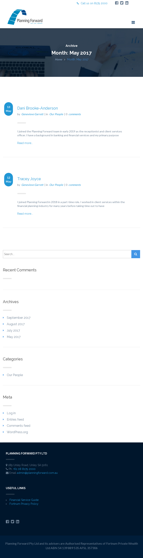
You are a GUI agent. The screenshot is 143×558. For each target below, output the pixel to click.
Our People (56, 114)
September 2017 (18, 318)
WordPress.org (17, 432)
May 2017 (14, 337)
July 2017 (13, 330)
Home (58, 59)
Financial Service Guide (24, 499)
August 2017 (16, 324)
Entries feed (15, 419)
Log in (11, 413)
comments (74, 114)
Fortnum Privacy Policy (24, 503)
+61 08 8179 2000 (24, 469)
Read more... (25, 143)
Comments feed (18, 426)
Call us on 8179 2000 (92, 3)
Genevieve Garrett (32, 114)
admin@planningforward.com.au (37, 472)
